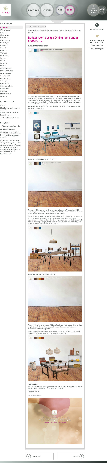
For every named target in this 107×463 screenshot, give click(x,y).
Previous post (36, 456)
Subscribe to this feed (97, 29)
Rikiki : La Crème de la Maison (5, 10)
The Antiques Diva (97, 45)
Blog (70, 10)
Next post (75, 456)
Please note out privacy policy (11, 126)
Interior (47, 10)
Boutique (33, 10)
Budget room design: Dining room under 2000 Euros (53, 39)
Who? (61, 10)
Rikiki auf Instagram (97, 49)
